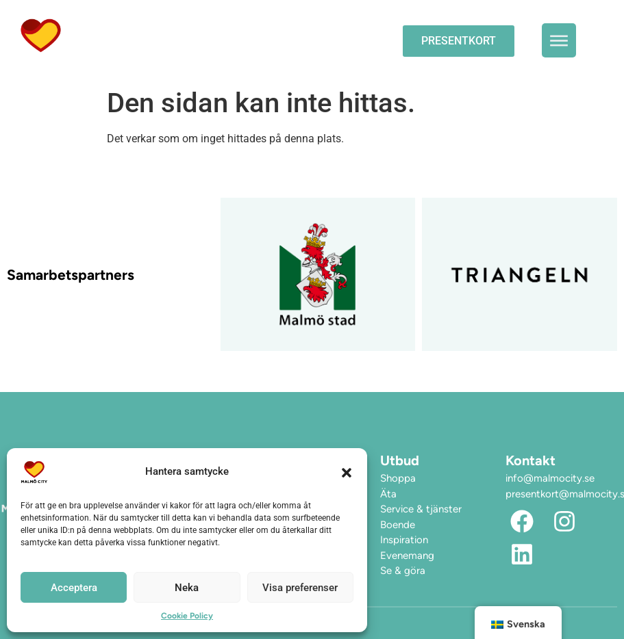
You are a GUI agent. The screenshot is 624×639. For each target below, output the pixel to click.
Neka (187, 588)
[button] (346, 472)
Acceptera (74, 588)
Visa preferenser (300, 588)
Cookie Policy (187, 616)
